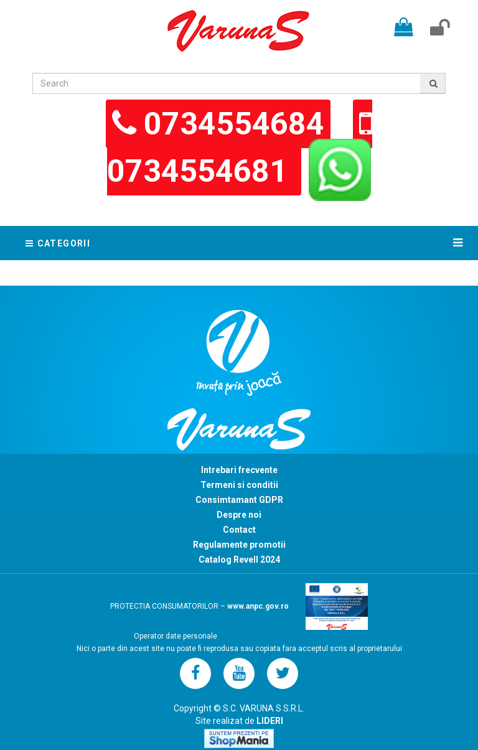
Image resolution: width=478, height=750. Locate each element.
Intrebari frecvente (239, 470)
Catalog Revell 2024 (239, 560)
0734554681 (201, 171)
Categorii (59, 243)
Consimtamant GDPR (239, 500)
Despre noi (239, 515)
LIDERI (269, 721)
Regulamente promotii (239, 545)
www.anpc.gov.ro (258, 606)
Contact (239, 530)
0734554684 (234, 124)
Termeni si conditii (239, 485)
